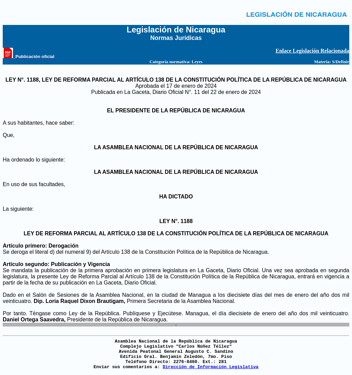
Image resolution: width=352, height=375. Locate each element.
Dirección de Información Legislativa (211, 367)
